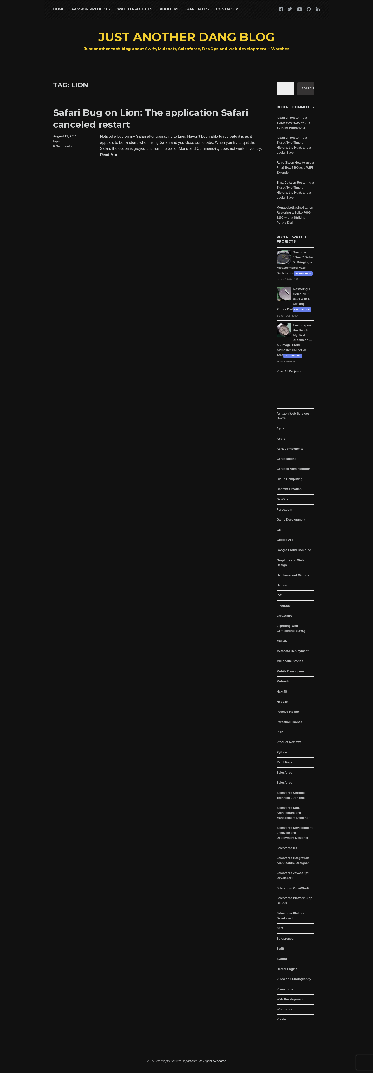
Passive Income (288, 711)
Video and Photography (294, 979)
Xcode (281, 1019)
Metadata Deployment (293, 651)
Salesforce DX (287, 848)
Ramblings (284, 762)
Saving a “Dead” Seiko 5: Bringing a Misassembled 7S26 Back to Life (295, 262)
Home (58, 9)
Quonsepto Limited (168, 1061)
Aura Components (290, 448)
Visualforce (285, 989)
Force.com (284, 509)
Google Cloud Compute (294, 550)
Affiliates (198, 9)
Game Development (291, 519)
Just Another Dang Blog (186, 37)
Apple (281, 438)
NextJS (282, 691)
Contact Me (228, 9)
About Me (170, 9)
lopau (57, 141)
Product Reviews (289, 742)
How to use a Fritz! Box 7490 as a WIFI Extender (295, 167)
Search (307, 88)
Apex (280, 428)
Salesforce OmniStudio (294, 888)
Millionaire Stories (290, 661)
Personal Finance (289, 722)
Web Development (290, 999)
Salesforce (284, 772)
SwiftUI (282, 959)
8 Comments (62, 146)
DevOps (282, 499)
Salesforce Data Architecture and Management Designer (293, 812)
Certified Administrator (293, 469)
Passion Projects (91, 9)
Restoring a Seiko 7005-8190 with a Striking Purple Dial (293, 122)
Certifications (286, 459)
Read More (110, 155)
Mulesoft (283, 681)
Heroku (282, 585)
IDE (279, 595)
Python (282, 752)
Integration (285, 605)
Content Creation (289, 489)
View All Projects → (291, 371)
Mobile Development (292, 671)
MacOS (282, 641)
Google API (285, 539)
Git (279, 530)
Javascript (284, 615)
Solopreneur (286, 938)
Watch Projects (134, 9)
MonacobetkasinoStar (293, 207)
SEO (280, 928)
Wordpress (285, 1009)
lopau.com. (190, 1061)
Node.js (282, 701)
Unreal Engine (287, 969)
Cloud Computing (290, 479)
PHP (280, 732)
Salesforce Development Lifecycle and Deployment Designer (295, 832)
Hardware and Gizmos (293, 575)
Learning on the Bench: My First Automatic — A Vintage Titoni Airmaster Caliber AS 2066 (294, 340)
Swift (280, 948)
